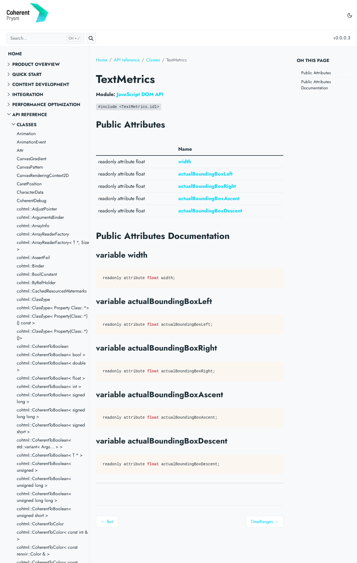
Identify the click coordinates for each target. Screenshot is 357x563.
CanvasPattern (30, 167)
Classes (27, 124)
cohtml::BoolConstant (37, 274)
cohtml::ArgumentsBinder (40, 217)
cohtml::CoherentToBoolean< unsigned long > (44, 481)
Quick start (27, 74)
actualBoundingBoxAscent (209, 198)
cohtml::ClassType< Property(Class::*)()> (52, 334)
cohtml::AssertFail (33, 257)
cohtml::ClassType (33, 299)
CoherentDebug (31, 200)
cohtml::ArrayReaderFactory (43, 234)
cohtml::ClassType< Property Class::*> (53, 308)
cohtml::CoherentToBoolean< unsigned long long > (44, 497)
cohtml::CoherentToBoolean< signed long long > (51, 413)
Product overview (36, 64)
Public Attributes (316, 73)
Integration (27, 94)
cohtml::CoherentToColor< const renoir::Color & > (47, 550)
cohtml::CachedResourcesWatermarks (51, 291)
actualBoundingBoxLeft (205, 174)
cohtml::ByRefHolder (36, 282)
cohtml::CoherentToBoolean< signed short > (51, 428)
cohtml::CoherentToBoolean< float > (51, 378)
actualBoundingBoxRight (207, 186)
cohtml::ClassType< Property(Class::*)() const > (52, 319)
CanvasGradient (31, 158)
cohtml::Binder (30, 266)
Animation (26, 133)
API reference (29, 114)
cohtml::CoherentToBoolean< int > (49, 386)
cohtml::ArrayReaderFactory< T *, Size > (53, 245)
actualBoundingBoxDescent (210, 210)
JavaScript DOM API (140, 94)
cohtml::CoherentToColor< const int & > (52, 535)
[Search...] (45, 38)
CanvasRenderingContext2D (43, 175)
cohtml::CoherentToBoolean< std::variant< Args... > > (44, 443)
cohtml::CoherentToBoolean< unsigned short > (44, 512)
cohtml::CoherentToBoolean (42, 346)
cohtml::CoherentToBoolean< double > (51, 366)
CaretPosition (29, 184)
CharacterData (30, 192)
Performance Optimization (46, 104)
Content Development (40, 84)
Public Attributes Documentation (316, 85)
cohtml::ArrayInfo (33, 225)
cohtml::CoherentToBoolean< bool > (51, 354)
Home (15, 54)
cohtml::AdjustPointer (37, 209)
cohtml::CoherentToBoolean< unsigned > (44, 466)
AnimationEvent (31, 142)
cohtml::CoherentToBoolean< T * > (50, 455)
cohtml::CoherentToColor (40, 524)
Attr (20, 150)
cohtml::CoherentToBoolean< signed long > (51, 398)
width (184, 161)
